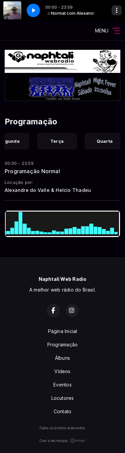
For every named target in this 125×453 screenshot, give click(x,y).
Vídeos (62, 371)
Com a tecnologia (62, 440)
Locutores (62, 398)
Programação (62, 344)
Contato (62, 411)
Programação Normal (32, 171)
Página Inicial (62, 331)
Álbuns (62, 358)
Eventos (62, 384)
